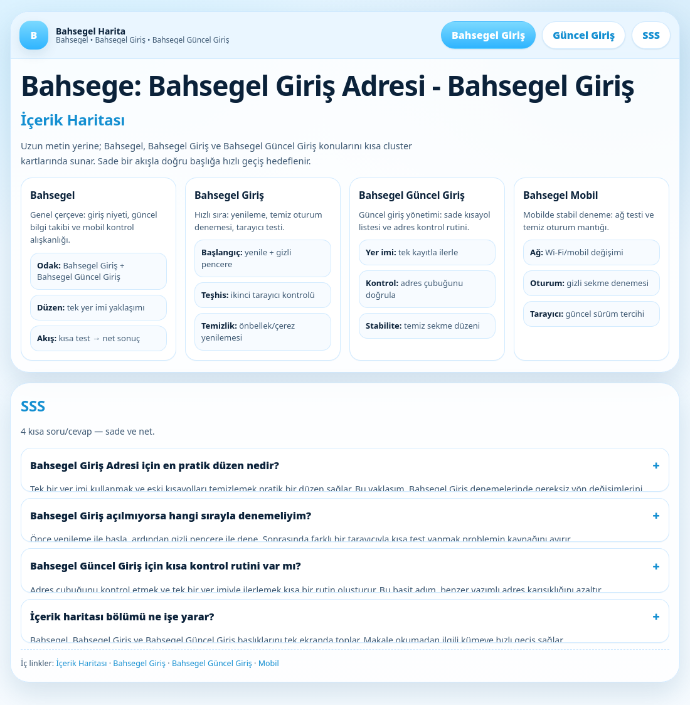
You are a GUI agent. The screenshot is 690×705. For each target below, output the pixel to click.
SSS (651, 35)
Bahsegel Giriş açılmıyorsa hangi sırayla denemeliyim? (170, 515)
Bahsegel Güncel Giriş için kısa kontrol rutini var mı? (165, 566)
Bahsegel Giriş (488, 35)
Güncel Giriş (584, 35)
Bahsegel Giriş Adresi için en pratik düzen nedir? (154, 465)
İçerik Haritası (81, 663)
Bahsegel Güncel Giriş (212, 663)
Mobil (268, 663)
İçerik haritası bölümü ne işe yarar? (122, 616)
